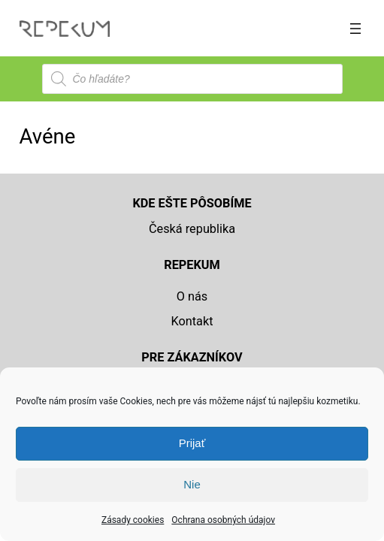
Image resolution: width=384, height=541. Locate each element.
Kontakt (192, 321)
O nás (192, 296)
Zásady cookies (132, 520)
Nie (192, 484)
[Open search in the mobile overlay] (192, 79)
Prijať (192, 443)
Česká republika (192, 229)
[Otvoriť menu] (355, 29)
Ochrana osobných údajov (223, 520)
